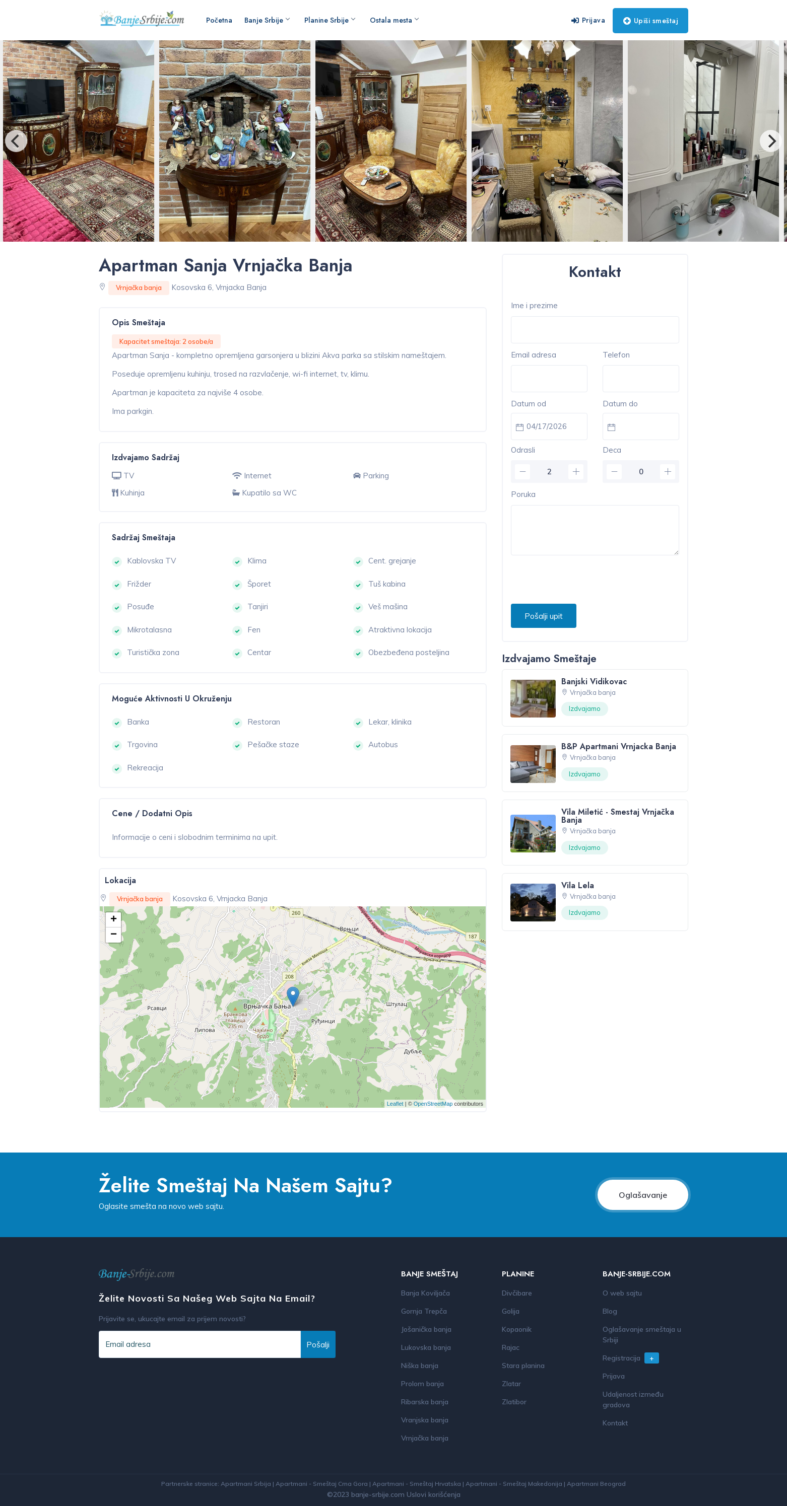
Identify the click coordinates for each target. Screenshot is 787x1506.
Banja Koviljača (425, 1293)
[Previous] (16, 141)
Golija (510, 1311)
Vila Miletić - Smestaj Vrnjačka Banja (617, 816)
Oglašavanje (643, 1195)
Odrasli (523, 450)
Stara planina (523, 1365)
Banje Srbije (266, 20)
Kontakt (615, 1422)
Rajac (510, 1347)
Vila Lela (577, 885)
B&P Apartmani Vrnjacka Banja (618, 746)
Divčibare (517, 1293)
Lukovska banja (426, 1347)
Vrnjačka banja (424, 1438)
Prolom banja (422, 1383)
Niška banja (419, 1365)
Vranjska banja (424, 1419)
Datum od (528, 403)
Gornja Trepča (424, 1311)
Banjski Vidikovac (594, 681)
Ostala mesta (394, 20)
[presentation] (587, 580)
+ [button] (113, 919)
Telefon (616, 355)
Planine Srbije (329, 20)
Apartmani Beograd (596, 1483)
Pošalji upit (543, 616)
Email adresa (533, 355)
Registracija (631, 1357)
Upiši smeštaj (651, 21)
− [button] (113, 935)
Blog (610, 1311)
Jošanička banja (426, 1329)
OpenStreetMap (433, 1104)
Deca (612, 450)
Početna (219, 20)
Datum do (620, 403)
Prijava (588, 20)
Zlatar (511, 1383)
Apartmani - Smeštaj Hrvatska (416, 1483)
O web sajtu (622, 1293)
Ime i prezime (534, 305)
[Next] (771, 141)
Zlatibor (514, 1401)
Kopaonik (517, 1329)
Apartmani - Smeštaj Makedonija (514, 1483)
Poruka (523, 494)
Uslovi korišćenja (434, 1494)
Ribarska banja (424, 1401)
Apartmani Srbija (246, 1483)
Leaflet (395, 1104)
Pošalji (318, 1344)
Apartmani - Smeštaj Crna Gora (322, 1483)
